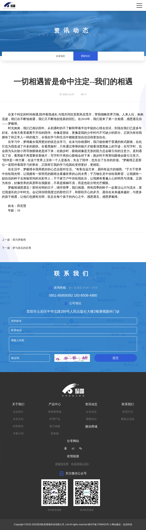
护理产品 (54, 419)
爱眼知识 (91, 419)
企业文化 (18, 419)
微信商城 (91, 426)
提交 (116, 357)
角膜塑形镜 (54, 411)
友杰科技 (127, 524)
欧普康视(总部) (80, 464)
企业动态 (91, 411)
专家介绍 (18, 433)
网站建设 (116, 524)
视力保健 (54, 426)
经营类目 (18, 426)
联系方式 (127, 411)
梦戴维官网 (61, 464)
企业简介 (18, 411)
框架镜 (55, 433)
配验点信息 (127, 419)
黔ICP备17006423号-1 (99, 524)
